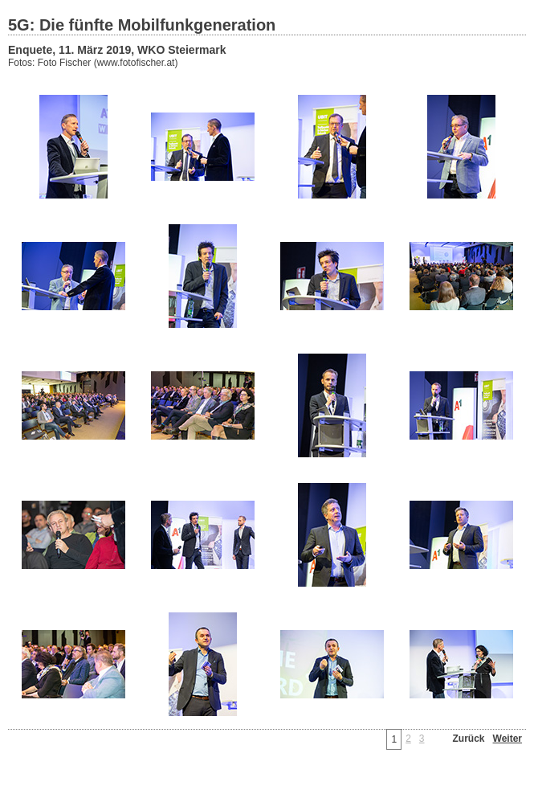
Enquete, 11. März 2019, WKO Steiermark (117, 49)
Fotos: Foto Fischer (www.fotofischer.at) (92, 62)
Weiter (507, 738)
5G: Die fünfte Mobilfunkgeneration (141, 25)
